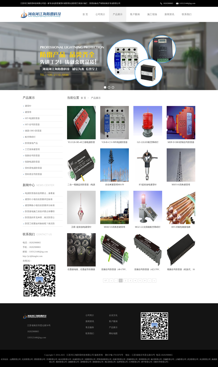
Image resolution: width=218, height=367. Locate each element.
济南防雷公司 (132, 359)
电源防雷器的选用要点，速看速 (40, 193)
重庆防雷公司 (61, 362)
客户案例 (135, 14)
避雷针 (28, 106)
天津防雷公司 (51, 359)
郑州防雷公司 (144, 359)
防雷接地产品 (31, 143)
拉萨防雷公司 (122, 362)
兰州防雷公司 (134, 362)
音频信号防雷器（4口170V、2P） (147, 270)
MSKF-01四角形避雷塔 (114, 227)
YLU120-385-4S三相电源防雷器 (81, 143)
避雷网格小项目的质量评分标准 (40, 205)
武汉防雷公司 (192, 359)
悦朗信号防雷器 (32, 155)
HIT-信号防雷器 (32, 124)
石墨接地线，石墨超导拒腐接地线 (81, 270)
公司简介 (100, 14)
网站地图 (113, 333)
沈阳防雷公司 (90, 359)
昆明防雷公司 (85, 362)
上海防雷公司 (180, 359)
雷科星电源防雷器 (33, 168)
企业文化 (113, 315)
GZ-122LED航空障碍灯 (148, 142)
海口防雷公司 (110, 362)
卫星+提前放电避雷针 (81, 227)
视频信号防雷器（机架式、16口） (181, 270)
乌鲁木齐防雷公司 (160, 362)
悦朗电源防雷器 (32, 162)
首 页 (85, 14)
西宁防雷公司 (146, 362)
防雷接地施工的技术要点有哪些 (40, 211)
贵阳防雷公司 (97, 362)
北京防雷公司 (27, 359)
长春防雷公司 (78, 359)
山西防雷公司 (15, 359)
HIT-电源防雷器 (32, 118)
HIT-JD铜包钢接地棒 (180, 227)
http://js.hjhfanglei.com (33, 256)
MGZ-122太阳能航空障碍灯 (148, 227)
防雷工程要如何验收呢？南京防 (40, 223)
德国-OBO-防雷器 (33, 131)
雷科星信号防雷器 (33, 174)
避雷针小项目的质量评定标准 (39, 199)
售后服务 (90, 327)
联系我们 (187, 14)
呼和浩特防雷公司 (104, 359)
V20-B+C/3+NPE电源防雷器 (114, 142)
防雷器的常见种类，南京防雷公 (40, 217)
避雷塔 (28, 112)
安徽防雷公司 (168, 359)
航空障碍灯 (30, 137)
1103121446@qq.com (187, 3)
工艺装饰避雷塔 (32, 149)
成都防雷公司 (73, 362)
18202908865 (168, 3)
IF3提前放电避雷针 (148, 184)
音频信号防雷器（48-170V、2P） (114, 270)
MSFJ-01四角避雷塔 (181, 184)
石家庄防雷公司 (119, 359)
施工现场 (152, 14)
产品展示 (117, 14)
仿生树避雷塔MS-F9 (114, 184)
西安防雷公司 (39, 359)
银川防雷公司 (156, 359)
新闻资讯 (169, 14)
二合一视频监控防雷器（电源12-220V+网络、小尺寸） (81, 185)
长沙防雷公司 (205, 359)
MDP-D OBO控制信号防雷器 (181, 142)
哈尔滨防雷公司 (64, 359)
